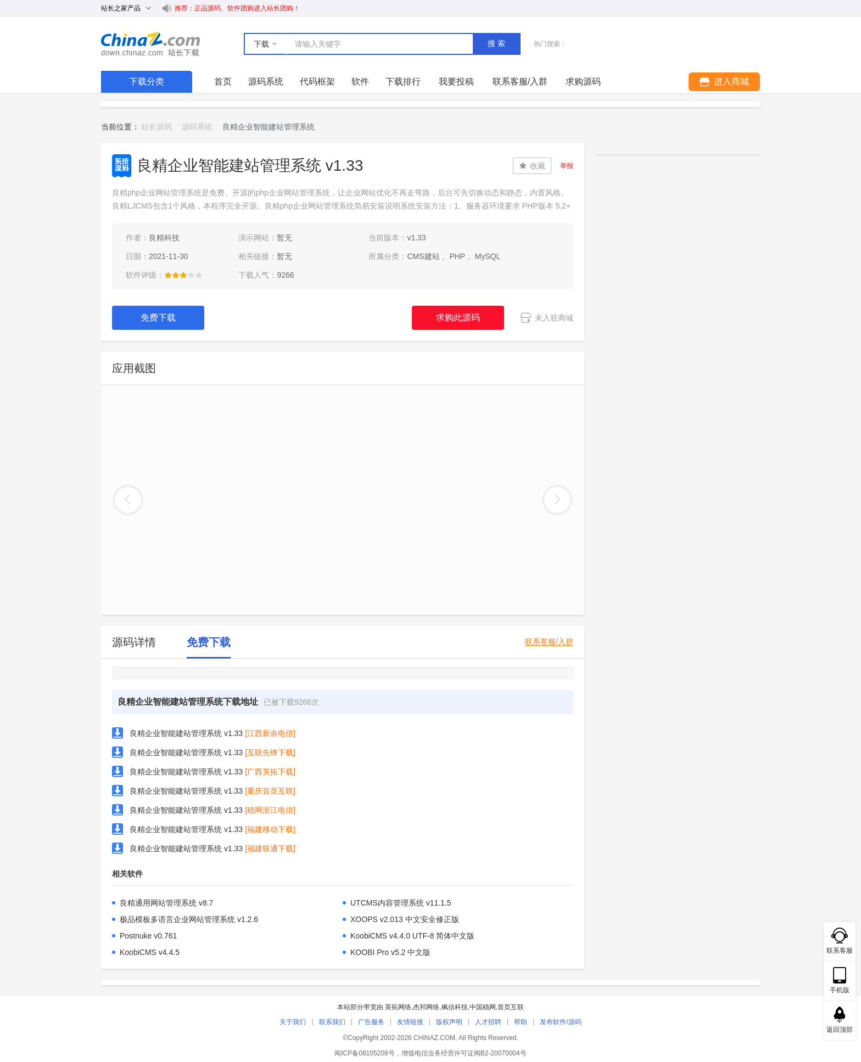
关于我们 (292, 1022)
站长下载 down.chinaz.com (150, 44)
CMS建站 (423, 256)
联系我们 (332, 1022)
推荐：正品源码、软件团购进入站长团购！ (237, 8)
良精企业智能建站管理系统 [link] (268, 126)
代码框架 (317, 81)
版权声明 (449, 1022)
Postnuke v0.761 (148, 935)
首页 (223, 81)
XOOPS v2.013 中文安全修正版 (404, 919)
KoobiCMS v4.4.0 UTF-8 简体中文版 (412, 935)
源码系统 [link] (197, 126)
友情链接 (410, 1022)
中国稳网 (482, 1007)
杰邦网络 (426, 1007)
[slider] (183, 275)
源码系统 (265, 81)
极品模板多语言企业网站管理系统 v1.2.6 (189, 919)
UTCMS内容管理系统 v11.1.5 (400, 902)
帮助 (520, 1022)
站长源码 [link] (156, 126)
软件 (360, 81)
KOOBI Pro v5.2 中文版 (390, 952)
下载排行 (403, 81)
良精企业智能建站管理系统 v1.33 (186, 733)
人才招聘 (488, 1022)
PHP (457, 256)
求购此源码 (458, 317)
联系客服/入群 (549, 642)
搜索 (497, 43)
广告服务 (371, 1022)
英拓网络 (398, 1007)
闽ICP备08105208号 (364, 1053)
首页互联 (510, 1007)
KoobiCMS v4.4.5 (150, 952)
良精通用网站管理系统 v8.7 (166, 902)
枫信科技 (454, 1007)
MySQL (488, 256)
